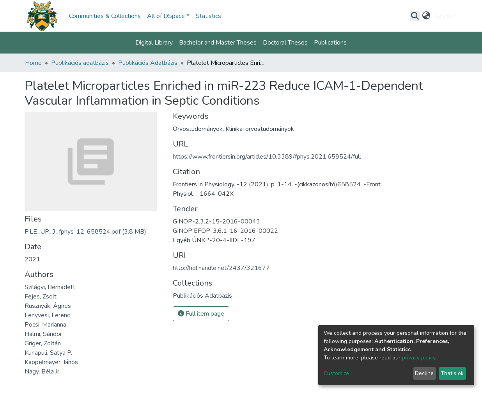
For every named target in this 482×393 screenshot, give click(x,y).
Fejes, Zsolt (41, 296)
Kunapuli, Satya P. (48, 352)
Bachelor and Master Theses (218, 42)
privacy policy (418, 357)
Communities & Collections (105, 16)
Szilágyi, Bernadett (50, 287)
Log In (442, 16)
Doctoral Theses (285, 42)
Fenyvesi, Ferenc (47, 315)
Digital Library (154, 42)
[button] (426, 16)
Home (33, 63)
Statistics (208, 16)
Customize (336, 373)
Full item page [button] (201, 313)
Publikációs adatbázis (80, 63)
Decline (424, 373)
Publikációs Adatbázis (147, 63)
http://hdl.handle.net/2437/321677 (221, 268)
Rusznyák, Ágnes (48, 306)
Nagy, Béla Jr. (42, 371)
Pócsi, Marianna (45, 324)
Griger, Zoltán (43, 343)
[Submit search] (415, 16)
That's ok (452, 373)
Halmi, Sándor (43, 334)
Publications (330, 42)
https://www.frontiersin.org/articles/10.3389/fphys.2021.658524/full (267, 156)
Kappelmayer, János (51, 362)
